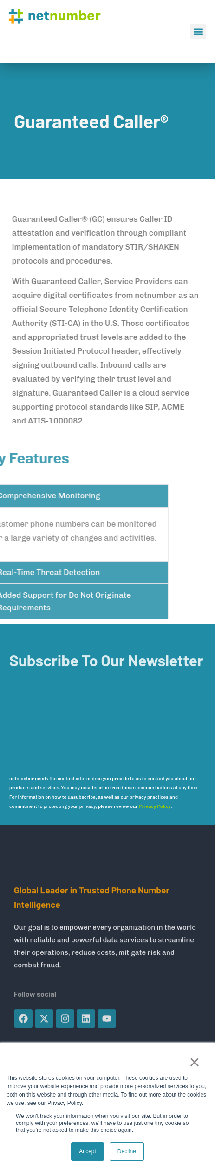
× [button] (194, 1062)
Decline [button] (126, 1151)
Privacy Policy (154, 806)
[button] (198, 31)
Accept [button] (87, 1151)
